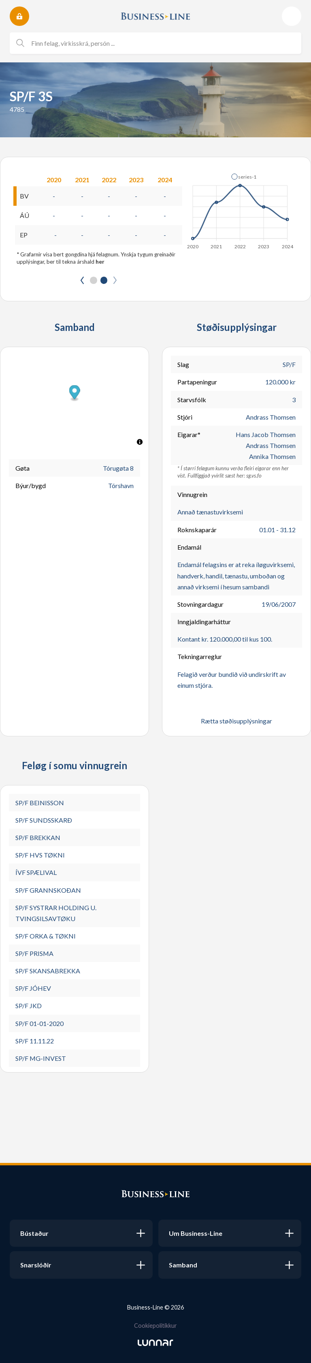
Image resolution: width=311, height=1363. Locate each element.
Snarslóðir (35, 1265)
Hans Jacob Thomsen (266, 434)
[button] (243, 176)
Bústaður (34, 1233)
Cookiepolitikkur (155, 1325)
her (100, 261)
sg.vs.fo (254, 475)
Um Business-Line (195, 1233)
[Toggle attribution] (140, 442)
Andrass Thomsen (271, 417)
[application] (241, 209)
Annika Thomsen (272, 457)
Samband (183, 1265)
